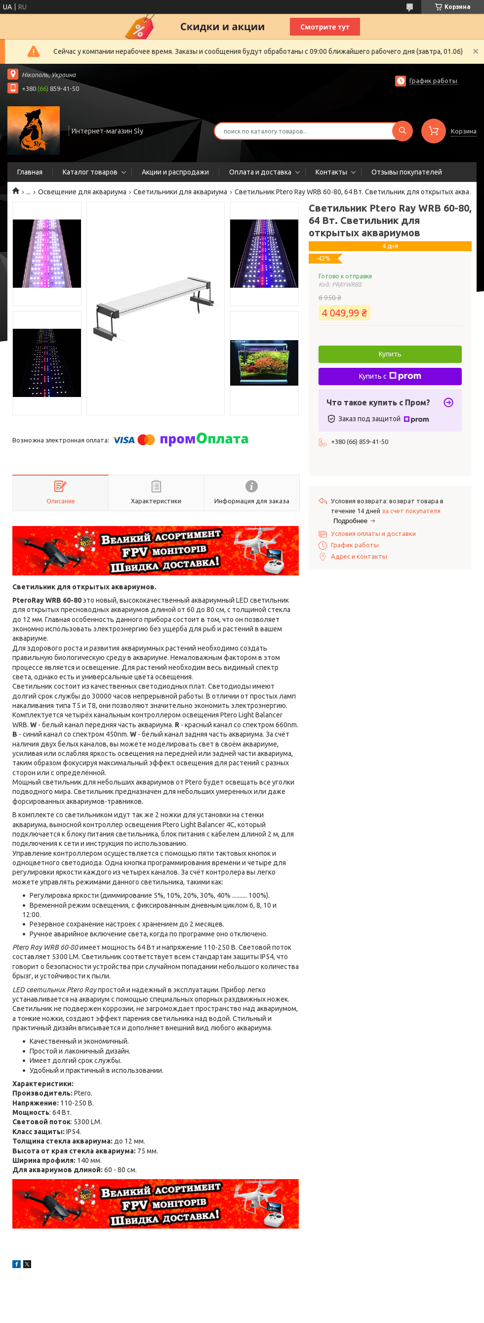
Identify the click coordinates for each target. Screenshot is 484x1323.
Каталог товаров (90, 172)
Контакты (331, 172)
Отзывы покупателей (406, 172)
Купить (390, 354)
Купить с (390, 376)
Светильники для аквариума (180, 192)
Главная (29, 172)
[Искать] (402, 131)
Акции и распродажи (175, 172)
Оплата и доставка (260, 172)
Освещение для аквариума (82, 192)
